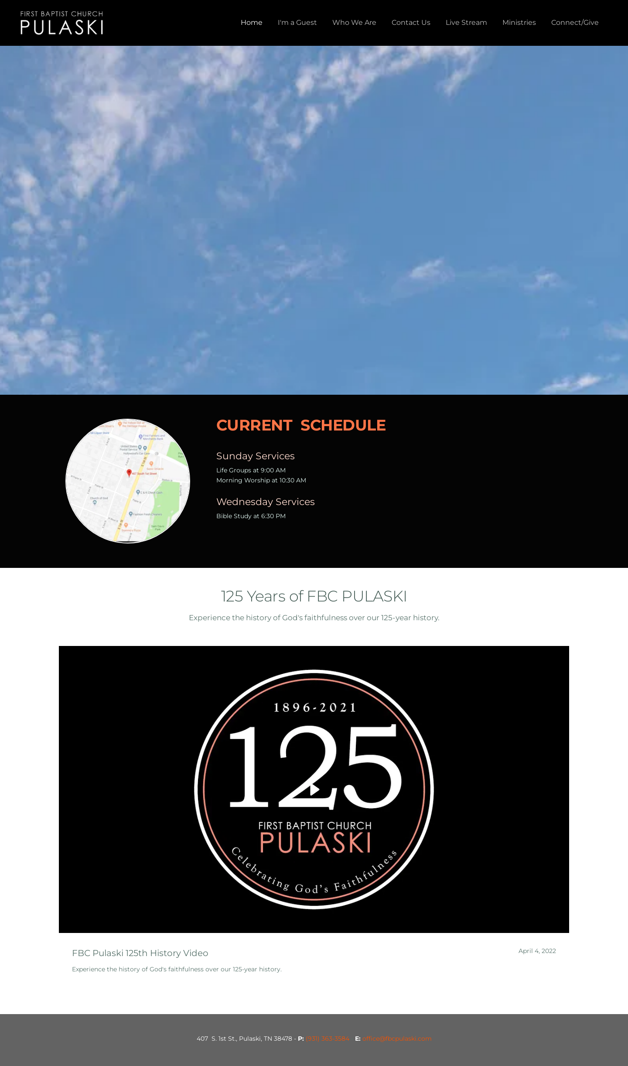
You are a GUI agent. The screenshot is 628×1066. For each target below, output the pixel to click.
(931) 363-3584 (327, 1038)
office (370, 1038)
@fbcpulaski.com (405, 1038)
